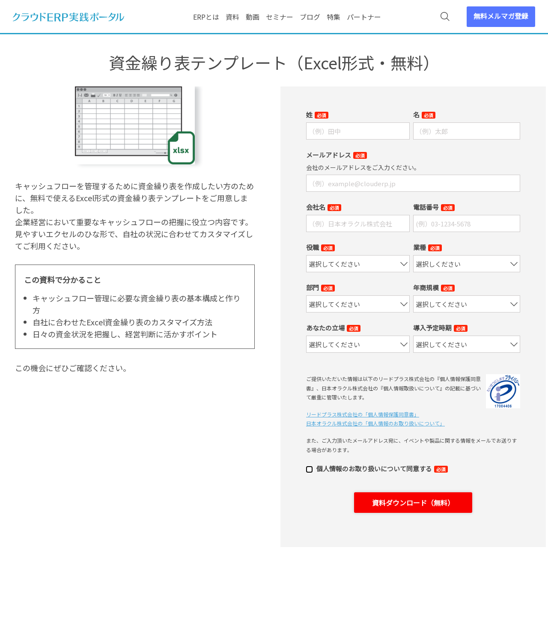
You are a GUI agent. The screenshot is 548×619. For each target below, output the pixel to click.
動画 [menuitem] (252, 17)
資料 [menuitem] (232, 17)
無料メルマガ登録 (501, 16)
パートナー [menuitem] (364, 17)
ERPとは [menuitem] (206, 17)
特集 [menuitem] (333, 17)
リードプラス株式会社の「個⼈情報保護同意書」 (362, 414)
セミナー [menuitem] (279, 17)
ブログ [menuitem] (310, 17)
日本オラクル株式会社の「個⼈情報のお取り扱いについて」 (375, 423)
